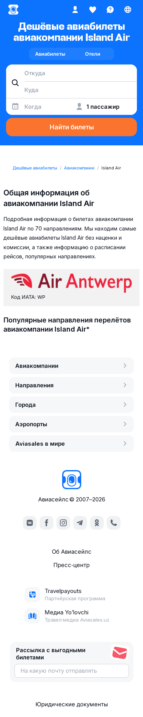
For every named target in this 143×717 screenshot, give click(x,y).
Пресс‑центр (71, 565)
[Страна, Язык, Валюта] (127, 9)
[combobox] (71, 72)
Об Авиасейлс (72, 551)
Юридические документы (71, 704)
